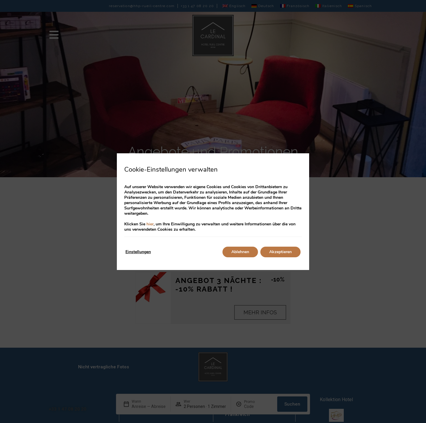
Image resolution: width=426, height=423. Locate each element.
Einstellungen (138, 252)
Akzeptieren (280, 252)
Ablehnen (240, 252)
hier (150, 224)
